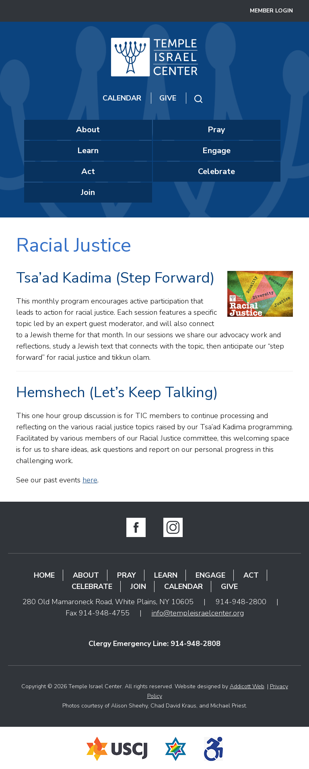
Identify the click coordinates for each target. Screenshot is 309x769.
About (88, 129)
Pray (216, 129)
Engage (216, 150)
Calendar (122, 98)
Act (88, 171)
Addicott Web (247, 686)
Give (167, 98)
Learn (88, 150)
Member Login (271, 10)
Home (44, 575)
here (89, 480)
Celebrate (216, 171)
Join (88, 192)
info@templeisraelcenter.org (198, 613)
